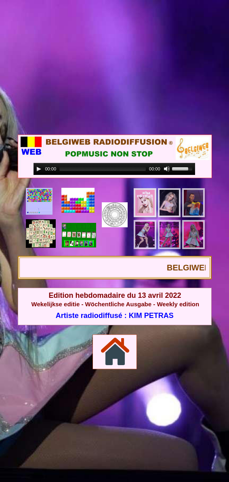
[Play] (39, 169)
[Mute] (167, 169)
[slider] (102, 169)
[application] (114, 169)
